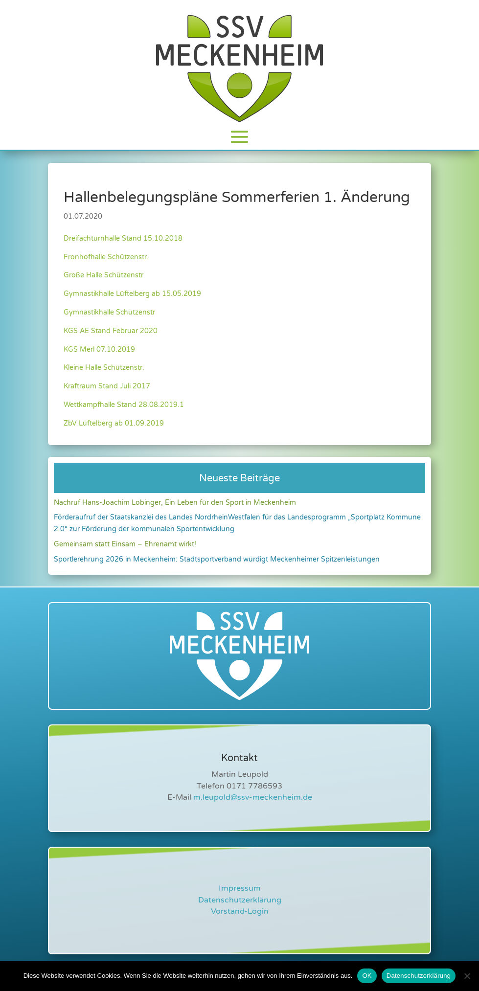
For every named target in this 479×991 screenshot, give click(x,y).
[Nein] (467, 976)
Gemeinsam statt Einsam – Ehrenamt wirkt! (125, 544)
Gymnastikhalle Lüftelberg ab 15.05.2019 (132, 294)
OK (366, 975)
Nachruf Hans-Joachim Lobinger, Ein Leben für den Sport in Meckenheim (175, 502)
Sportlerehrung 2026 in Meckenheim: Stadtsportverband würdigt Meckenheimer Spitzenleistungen (217, 559)
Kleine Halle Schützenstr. (104, 367)
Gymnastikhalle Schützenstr (109, 312)
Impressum (240, 888)
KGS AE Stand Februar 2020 (111, 331)
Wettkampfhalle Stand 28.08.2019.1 (124, 405)
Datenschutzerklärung (239, 900)
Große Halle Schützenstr (103, 275)
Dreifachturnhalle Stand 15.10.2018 (123, 238)
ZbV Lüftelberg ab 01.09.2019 (114, 423)
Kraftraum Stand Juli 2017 (107, 386)
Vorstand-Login (240, 911)
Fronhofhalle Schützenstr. (106, 257)
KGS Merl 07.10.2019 (99, 349)
